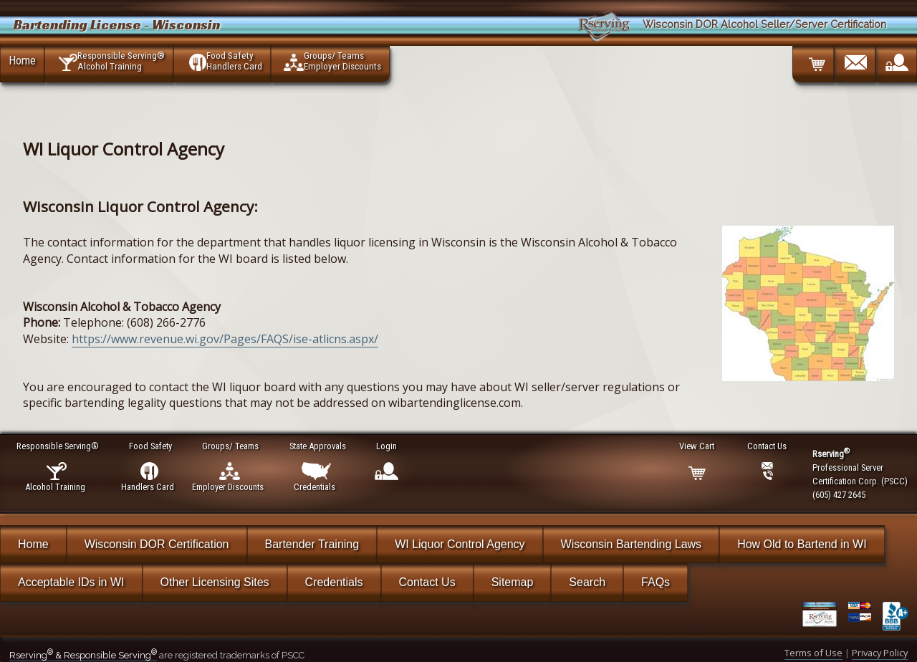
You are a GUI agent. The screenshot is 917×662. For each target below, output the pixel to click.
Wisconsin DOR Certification (157, 544)
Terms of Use (813, 652)
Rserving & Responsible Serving (83, 655)
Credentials (334, 582)
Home (22, 60)
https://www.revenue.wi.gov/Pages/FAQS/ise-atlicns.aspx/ (225, 339)
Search (587, 582)
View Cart (697, 446)
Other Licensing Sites (214, 582)
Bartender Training (312, 544)
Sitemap (512, 582)
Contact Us (427, 582)
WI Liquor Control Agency (459, 544)
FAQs (655, 582)
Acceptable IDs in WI (71, 582)
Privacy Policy (880, 652)
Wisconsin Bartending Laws (631, 544)
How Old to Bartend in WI (802, 544)
